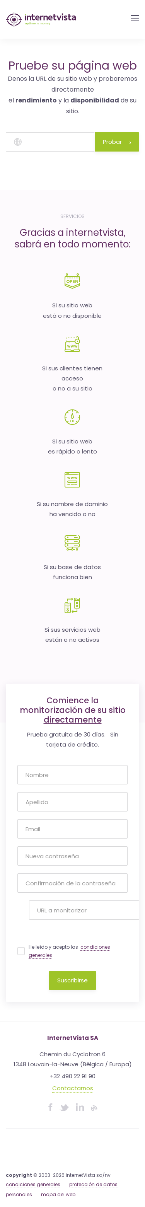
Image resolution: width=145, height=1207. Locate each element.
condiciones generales (33, 1184)
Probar (117, 142)
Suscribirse (72, 980)
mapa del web (58, 1194)
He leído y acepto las (69, 951)
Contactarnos (72, 1088)
